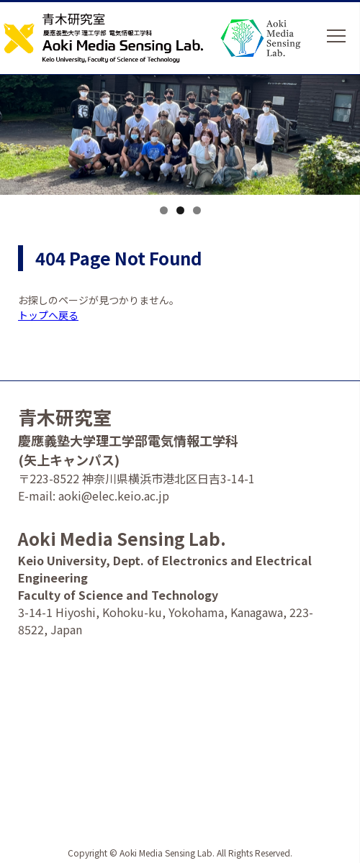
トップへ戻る (48, 315)
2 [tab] (180, 210)
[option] (180, 149)
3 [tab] (197, 210)
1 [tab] (164, 210)
